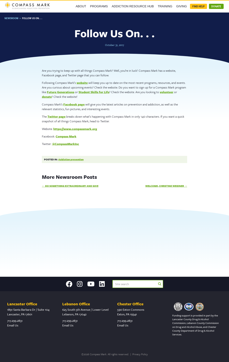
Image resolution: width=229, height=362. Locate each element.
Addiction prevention (71, 157)
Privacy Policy (140, 354)
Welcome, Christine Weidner (164, 184)
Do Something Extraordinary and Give (71, 184)
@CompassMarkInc (65, 142)
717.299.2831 (15, 320)
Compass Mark (66, 134)
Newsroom (11, 16)
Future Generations (60, 90)
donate (47, 95)
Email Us (12, 325)
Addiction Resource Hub (133, 6)
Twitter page (56, 114)
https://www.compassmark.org (75, 127)
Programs (99, 6)
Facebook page (74, 102)
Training (165, 6)
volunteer (166, 90)
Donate (216, 6)
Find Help (198, 6)
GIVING (181, 6)
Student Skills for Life (94, 90)
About (81, 6)
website (82, 81)
